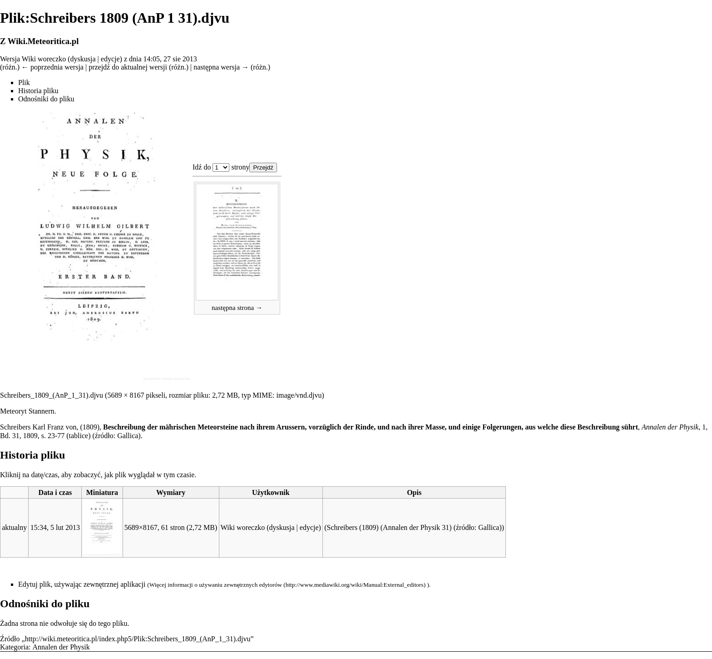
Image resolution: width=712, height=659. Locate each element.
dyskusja (83, 59)
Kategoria (14, 647)
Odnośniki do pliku (46, 99)
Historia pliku (38, 91)
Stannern (41, 411)
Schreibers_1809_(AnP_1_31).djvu (51, 395)
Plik (24, 82)
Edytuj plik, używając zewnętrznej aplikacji (81, 584)
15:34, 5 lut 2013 (55, 527)
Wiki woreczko (44, 59)
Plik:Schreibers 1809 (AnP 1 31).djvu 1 (221, 167)
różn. (9, 67)
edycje (110, 59)
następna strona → (237, 307)
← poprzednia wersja (52, 67)
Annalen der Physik (61, 647)
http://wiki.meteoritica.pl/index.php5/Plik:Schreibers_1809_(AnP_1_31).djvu (138, 639)
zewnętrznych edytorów (253, 584)
